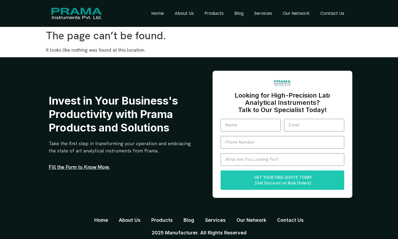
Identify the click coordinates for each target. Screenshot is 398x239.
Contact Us (332, 13)
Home (157, 13)
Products (214, 13)
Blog (238, 13)
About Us (184, 13)
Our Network (296, 13)
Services (263, 13)
